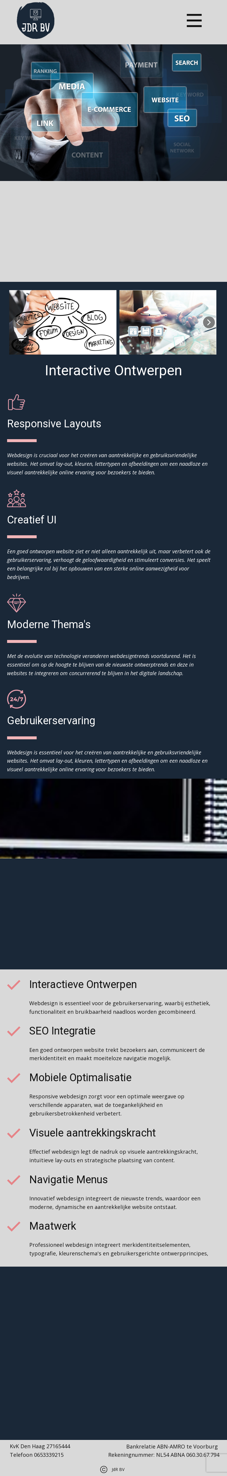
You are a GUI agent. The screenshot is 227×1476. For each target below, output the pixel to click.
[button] (18, 322)
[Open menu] (194, 20)
